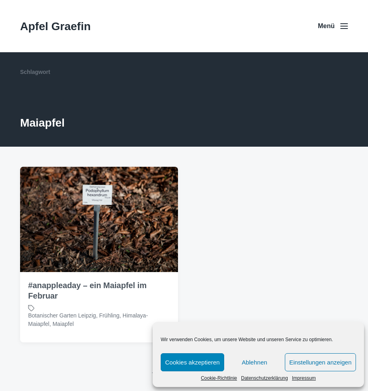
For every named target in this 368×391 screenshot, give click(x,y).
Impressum (304, 378)
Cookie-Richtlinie (219, 378)
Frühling (109, 315)
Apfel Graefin (55, 26)
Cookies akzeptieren (192, 362)
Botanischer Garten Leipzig (62, 315)
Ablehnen (254, 362)
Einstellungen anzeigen (320, 362)
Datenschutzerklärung (264, 378)
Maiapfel (63, 324)
